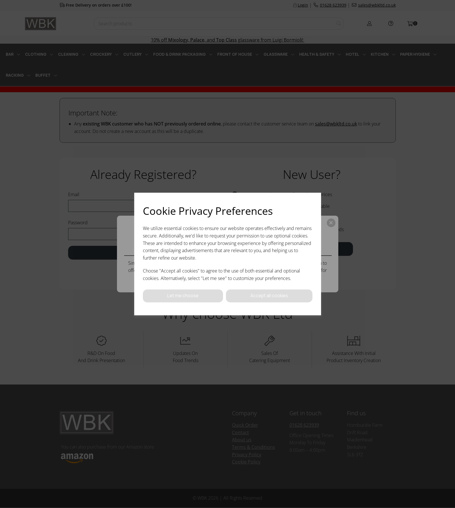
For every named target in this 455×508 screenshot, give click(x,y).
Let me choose (183, 296)
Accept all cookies (269, 296)
